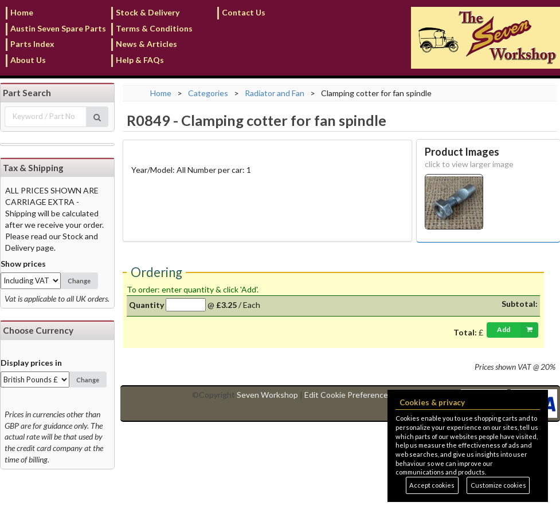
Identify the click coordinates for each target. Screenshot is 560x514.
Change (79, 280)
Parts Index (32, 44)
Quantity (146, 305)
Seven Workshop (267, 395)
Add (517, 329)
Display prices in (31, 362)
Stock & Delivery (147, 12)
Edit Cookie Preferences (348, 395)
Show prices (23, 263)
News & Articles (146, 44)
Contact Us (243, 12)
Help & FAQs (140, 60)
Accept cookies (432, 485)
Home (21, 12)
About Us (28, 60)
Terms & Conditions (154, 28)
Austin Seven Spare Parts (58, 28)
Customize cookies (498, 485)
